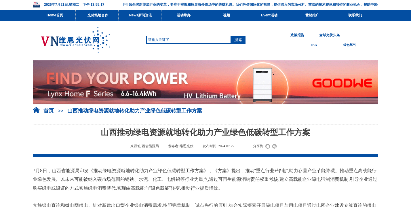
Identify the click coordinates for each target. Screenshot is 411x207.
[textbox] (188, 40)
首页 (48, 111)
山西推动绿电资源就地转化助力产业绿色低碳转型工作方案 (134, 111)
